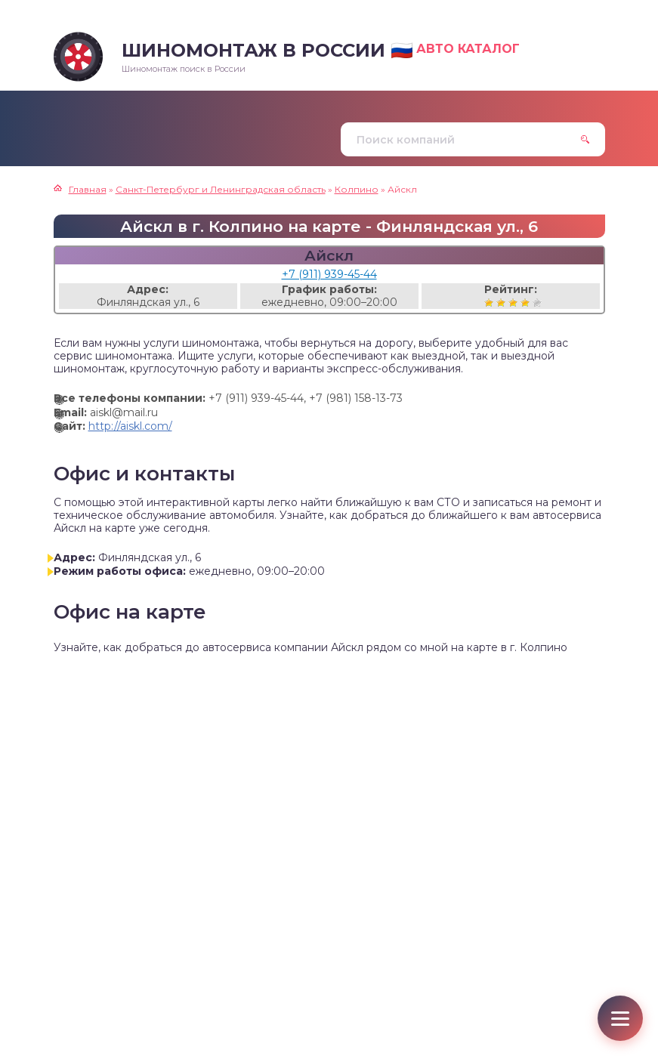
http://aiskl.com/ (130, 426)
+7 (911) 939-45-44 (329, 274)
